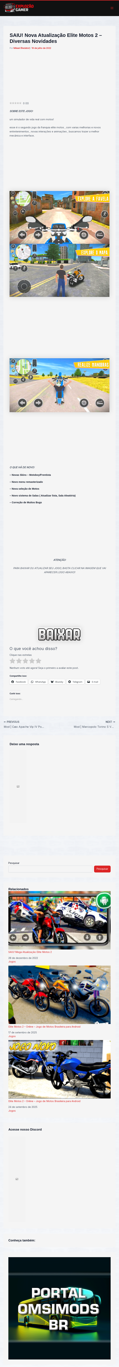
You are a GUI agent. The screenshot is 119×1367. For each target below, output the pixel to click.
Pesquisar (13, 863)
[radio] (12, 661)
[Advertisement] (59, 76)
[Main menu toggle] (112, 8)
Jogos (12, 961)
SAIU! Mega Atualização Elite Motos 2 (59, 922)
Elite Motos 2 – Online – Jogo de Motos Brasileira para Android (59, 997)
